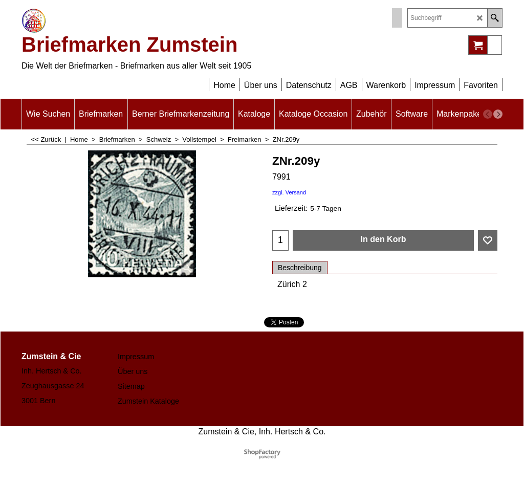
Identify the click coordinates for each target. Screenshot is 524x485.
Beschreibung (300, 267)
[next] (498, 114)
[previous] (487, 114)
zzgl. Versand (289, 192)
